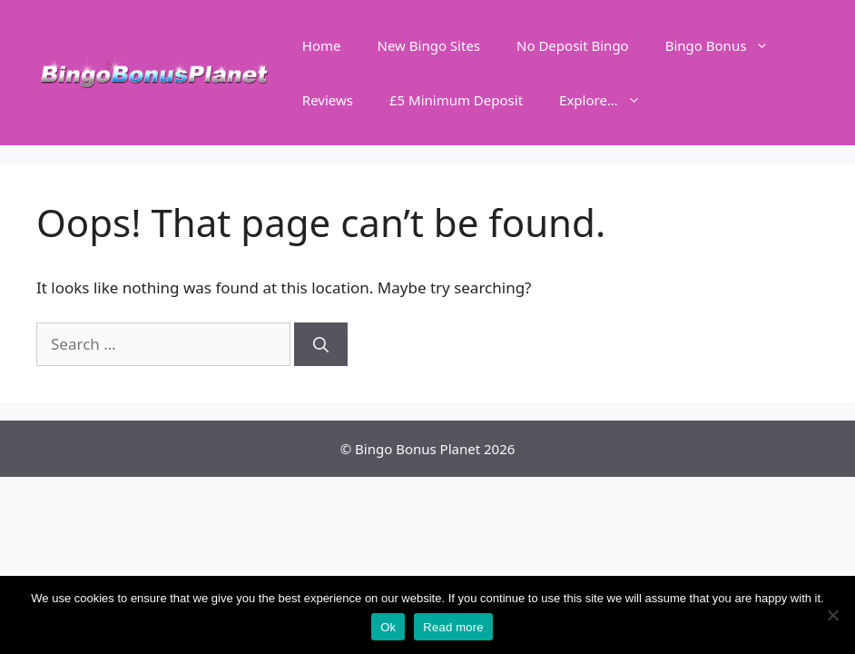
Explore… (609, 100)
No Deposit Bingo (572, 45)
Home (321, 45)
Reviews (327, 100)
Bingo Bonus (726, 45)
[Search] (321, 344)
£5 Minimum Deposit (456, 100)
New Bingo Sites (429, 45)
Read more (453, 627)
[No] (832, 615)
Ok (388, 627)
